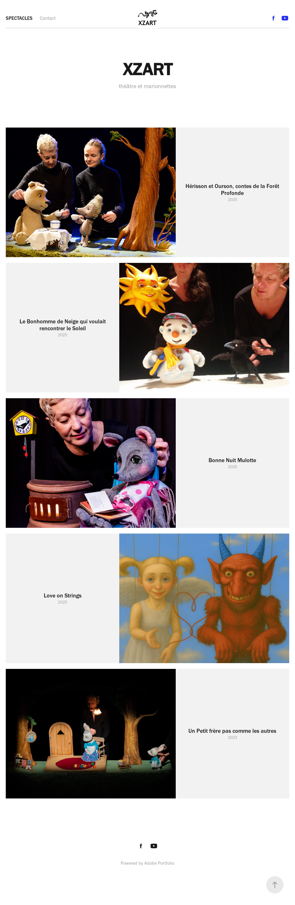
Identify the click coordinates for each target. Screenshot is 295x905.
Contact (48, 18)
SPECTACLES (19, 18)
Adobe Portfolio (159, 863)
